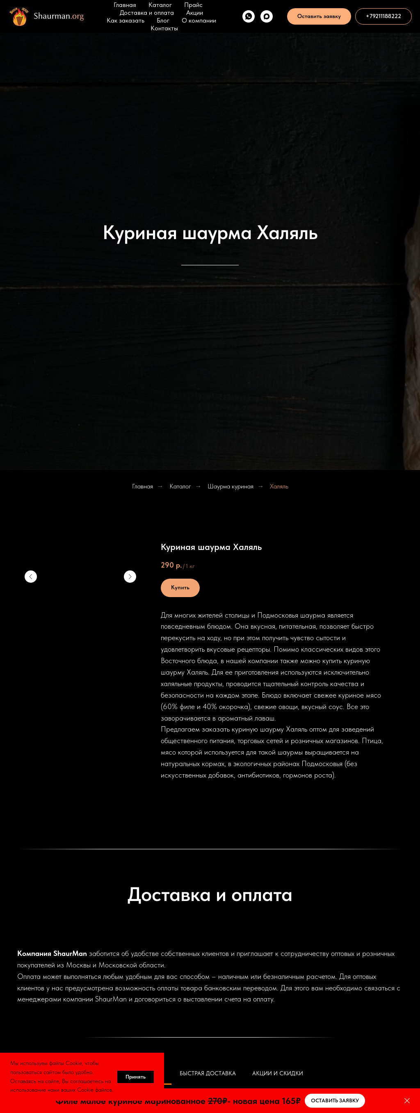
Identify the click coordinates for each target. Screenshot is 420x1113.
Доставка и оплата (147, 12)
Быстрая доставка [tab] (208, 1073)
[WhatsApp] (248, 16)
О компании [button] (199, 20)
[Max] (266, 16)
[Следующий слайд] (130, 576)
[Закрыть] (407, 1101)
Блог (163, 20)
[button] (319, 16)
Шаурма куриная (230, 486)
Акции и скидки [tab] (277, 1073)
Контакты (164, 28)
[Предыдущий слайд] (31, 576)
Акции (194, 12)
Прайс (193, 5)
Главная (125, 5)
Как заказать (125, 20)
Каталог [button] (160, 5)
